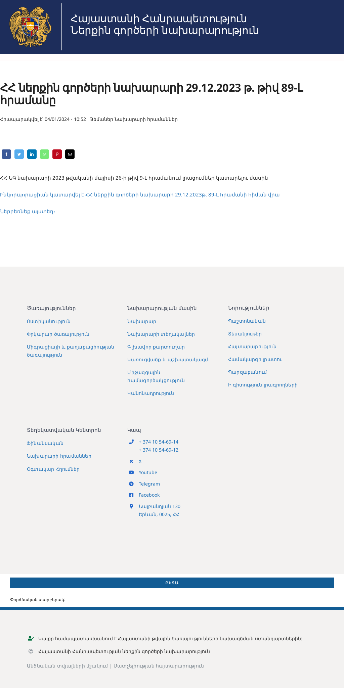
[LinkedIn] (32, 154)
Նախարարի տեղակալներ (161, 334)
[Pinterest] (57, 154)
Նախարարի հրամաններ (146, 119)
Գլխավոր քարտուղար (156, 346)
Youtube (148, 472)
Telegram (149, 483)
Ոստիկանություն (49, 321)
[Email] (69, 154)
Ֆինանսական (45, 443)
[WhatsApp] (44, 154)
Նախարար (141, 321)
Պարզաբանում (247, 372)
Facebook (149, 495)
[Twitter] (19, 154)
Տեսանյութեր (245, 333)
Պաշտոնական (247, 321)
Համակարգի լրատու (255, 359)
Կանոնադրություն (150, 393)
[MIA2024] (30, 5)
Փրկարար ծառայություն (58, 334)
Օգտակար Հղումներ (53, 469)
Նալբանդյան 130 (159, 506)
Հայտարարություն (252, 346)
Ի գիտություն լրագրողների (263, 384)
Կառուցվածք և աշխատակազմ (167, 359)
